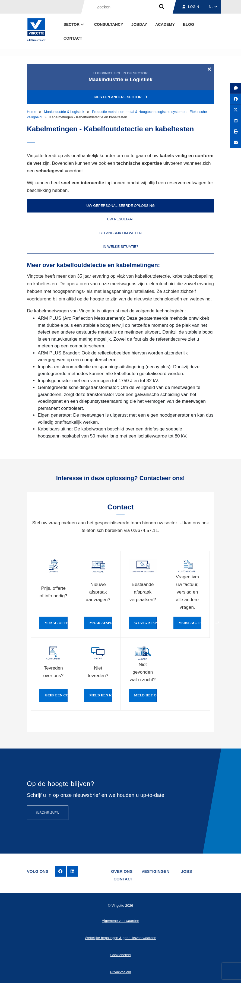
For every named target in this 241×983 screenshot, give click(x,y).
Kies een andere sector (120, 97)
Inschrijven (47, 813)
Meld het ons (145, 695)
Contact (73, 38)
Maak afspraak (101, 623)
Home (31, 112)
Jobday (139, 24)
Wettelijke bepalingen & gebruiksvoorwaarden (120, 938)
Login (190, 7)
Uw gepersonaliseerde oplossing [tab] (120, 206)
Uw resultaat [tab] (120, 219)
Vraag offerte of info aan (56, 623)
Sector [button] (74, 24)
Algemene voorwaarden (120, 920)
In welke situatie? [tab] (120, 247)
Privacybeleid (120, 972)
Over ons (121, 871)
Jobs (187, 871)
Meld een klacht (101, 695)
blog (188, 24)
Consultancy (108, 24)
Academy (165, 24)
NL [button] (213, 7)
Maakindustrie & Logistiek (64, 112)
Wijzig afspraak (145, 623)
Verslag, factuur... (190, 623)
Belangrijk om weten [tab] (120, 233)
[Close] (209, 68)
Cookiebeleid (120, 955)
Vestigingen (156, 871)
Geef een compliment (56, 695)
